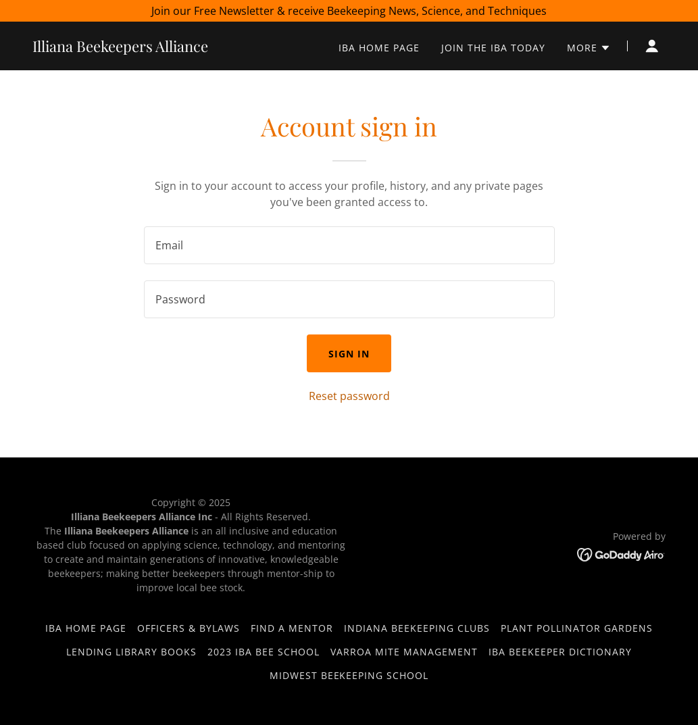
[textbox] (349, 245)
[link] (120, 48)
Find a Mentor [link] (292, 628)
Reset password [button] (349, 396)
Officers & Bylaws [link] (188, 628)
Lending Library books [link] (131, 651)
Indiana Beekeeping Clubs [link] (417, 628)
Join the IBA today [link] (493, 47)
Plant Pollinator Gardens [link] (577, 628)
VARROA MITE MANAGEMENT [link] (404, 651)
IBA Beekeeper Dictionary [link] (560, 651)
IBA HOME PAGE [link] (379, 47)
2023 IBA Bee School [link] (263, 651)
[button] (589, 48)
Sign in (349, 353)
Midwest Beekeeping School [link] (349, 675)
